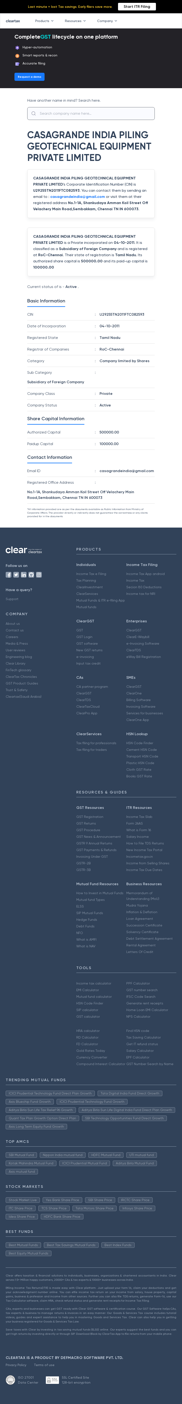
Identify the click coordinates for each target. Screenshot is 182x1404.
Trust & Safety (16, 690)
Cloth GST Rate (138, 769)
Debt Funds (85, 926)
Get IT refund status (142, 1044)
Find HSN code (137, 1031)
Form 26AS (134, 823)
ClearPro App (86, 713)
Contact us (15, 630)
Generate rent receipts (144, 1003)
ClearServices (87, 594)
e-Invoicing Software (142, 643)
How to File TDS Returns (145, 843)
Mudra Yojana (137, 905)
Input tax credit (88, 663)
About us (13, 623)
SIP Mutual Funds (89, 913)
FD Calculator (87, 1044)
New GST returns (89, 650)
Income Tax (135, 580)
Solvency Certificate (142, 932)
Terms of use (44, 1365)
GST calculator (88, 1016)
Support (12, 599)
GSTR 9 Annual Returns (94, 843)
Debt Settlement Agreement (149, 938)
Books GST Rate (139, 776)
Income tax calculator (93, 983)
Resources (76, 21)
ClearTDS (133, 650)
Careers (12, 637)
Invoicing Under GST (92, 856)
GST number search (142, 990)
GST (79, 630)
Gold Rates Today (90, 1051)
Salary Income (137, 837)
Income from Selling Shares (147, 863)
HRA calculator (88, 1031)
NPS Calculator (138, 1016)
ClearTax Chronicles (21, 677)
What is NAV (86, 946)
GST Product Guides (22, 683)
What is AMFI (86, 939)
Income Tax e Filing (91, 574)
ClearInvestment (89, 587)
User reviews (15, 650)
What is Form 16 (138, 830)
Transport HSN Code (142, 756)
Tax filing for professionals (96, 743)
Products (45, 21)
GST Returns (86, 823)
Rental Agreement (141, 945)
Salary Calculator (140, 1051)
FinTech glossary (18, 670)
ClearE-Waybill (137, 637)
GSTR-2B (83, 863)
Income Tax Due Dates (144, 870)
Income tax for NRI (140, 594)
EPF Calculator (137, 1057)
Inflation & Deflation (141, 912)
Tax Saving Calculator (143, 1037)
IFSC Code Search (140, 996)
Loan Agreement (139, 919)
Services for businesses (144, 713)
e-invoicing (85, 657)
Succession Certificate (144, 925)
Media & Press (17, 643)
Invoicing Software (140, 706)
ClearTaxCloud (88, 706)
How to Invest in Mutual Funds (99, 893)
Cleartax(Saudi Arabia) (23, 696)
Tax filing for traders (91, 750)
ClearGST (133, 630)
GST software (87, 643)
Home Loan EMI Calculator (147, 1010)
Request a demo (29, 76)
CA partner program (92, 686)
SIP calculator (87, 1010)
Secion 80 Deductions (144, 587)
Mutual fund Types (90, 900)
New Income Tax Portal (144, 850)
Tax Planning (86, 580)
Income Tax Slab (139, 817)
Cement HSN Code (141, 750)
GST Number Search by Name (149, 1064)
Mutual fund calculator (94, 996)
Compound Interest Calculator (100, 1064)
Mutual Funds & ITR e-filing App (100, 600)
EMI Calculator (87, 990)
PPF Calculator (138, 983)
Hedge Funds (86, 919)
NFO (79, 933)
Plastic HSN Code (140, 763)
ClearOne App (137, 720)
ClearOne (134, 693)
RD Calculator (87, 1037)
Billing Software (138, 700)
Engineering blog (19, 657)
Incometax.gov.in (139, 856)
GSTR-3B (83, 870)
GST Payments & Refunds (96, 850)
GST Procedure (88, 830)
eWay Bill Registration (143, 657)
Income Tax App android (145, 574)
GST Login (84, 637)
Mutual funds (86, 607)
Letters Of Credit (139, 952)
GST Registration (89, 817)
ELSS (80, 906)
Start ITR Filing (137, 6)
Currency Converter (91, 1057)
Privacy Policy (16, 1365)
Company (108, 21)
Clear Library (15, 663)
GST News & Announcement (98, 837)
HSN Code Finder (139, 743)
